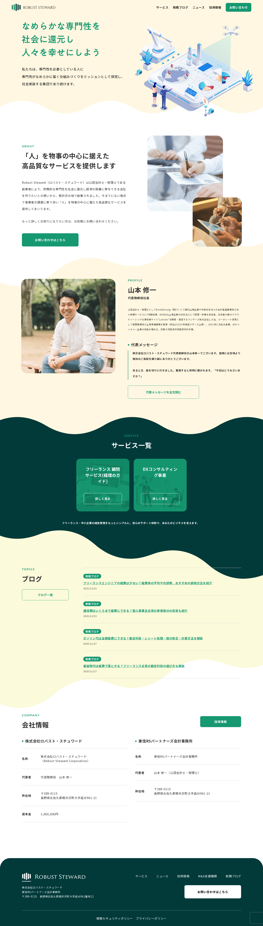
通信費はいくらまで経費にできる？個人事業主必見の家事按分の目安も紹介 (135, 610)
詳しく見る (102, 499)
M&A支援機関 (207, 876)
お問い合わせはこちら (50, 240)
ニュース (199, 7)
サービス (162, 7)
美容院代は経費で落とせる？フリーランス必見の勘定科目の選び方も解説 (133, 666)
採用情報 (215, 7)
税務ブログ (180, 7)
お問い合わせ (238, 7)
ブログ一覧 (45, 595)
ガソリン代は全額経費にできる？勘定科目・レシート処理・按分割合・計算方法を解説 (143, 638)
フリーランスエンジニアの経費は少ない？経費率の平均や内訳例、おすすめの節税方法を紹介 (147, 583)
